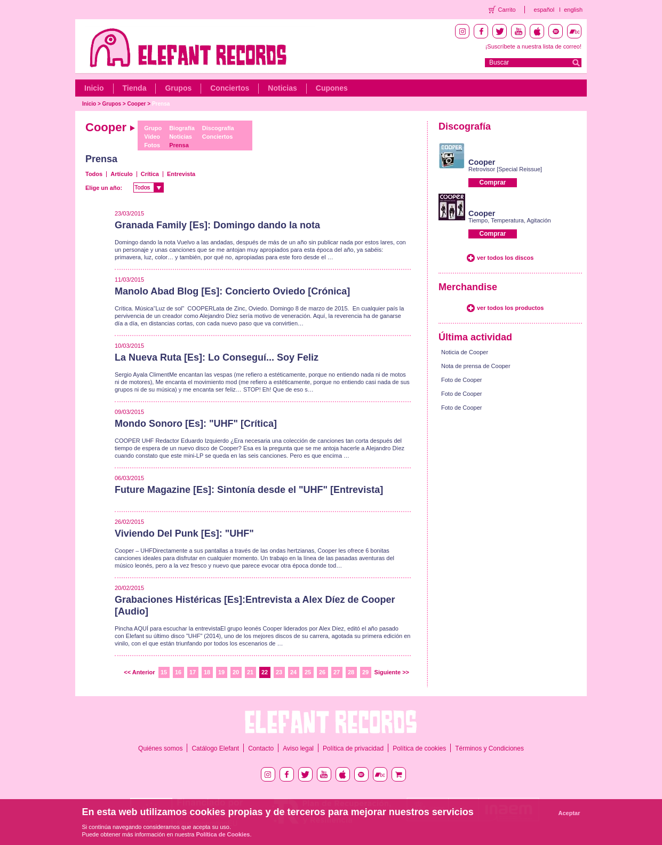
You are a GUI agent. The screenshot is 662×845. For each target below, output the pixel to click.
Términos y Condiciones (489, 748)
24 (293, 672)
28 (351, 672)
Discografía (218, 128)
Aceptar (569, 813)
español (544, 9)
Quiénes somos (160, 748)
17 (192, 672)
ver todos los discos (505, 257)
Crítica (150, 174)
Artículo (121, 174)
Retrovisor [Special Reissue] (505, 169)
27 (336, 672)
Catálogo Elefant (215, 748)
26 (322, 672)
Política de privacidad (353, 748)
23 (279, 672)
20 (236, 672)
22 (264, 672)
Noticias (282, 88)
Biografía (182, 128)
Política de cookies (419, 748)
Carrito (507, 9)
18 (207, 672)
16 (178, 672)
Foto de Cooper (461, 380)
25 (308, 672)
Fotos (152, 145)
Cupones (332, 88)
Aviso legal (298, 748)
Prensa (161, 104)
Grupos (178, 88)
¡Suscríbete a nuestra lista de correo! (533, 46)
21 (250, 672)
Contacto (261, 748)
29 (365, 672)
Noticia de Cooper (464, 352)
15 (164, 672)
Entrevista (181, 174)
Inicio (94, 88)
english (573, 9)
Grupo (153, 128)
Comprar (492, 182)
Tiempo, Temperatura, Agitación (509, 220)
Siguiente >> (391, 672)
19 (221, 672)
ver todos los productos (510, 308)
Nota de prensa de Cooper (476, 366)
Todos (93, 174)
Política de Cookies (223, 834)
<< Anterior (139, 672)
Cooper (136, 104)
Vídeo (152, 136)
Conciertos (229, 88)
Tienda (135, 88)
